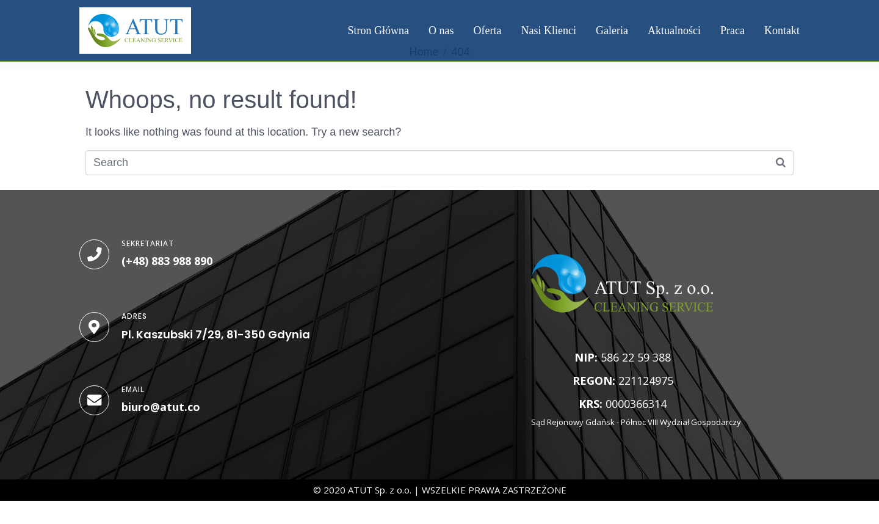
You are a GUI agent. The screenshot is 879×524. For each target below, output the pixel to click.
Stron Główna (379, 30)
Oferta (488, 30)
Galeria (612, 30)
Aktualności (674, 30)
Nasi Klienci (548, 30)
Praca (732, 30)
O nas (441, 30)
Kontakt (782, 30)
